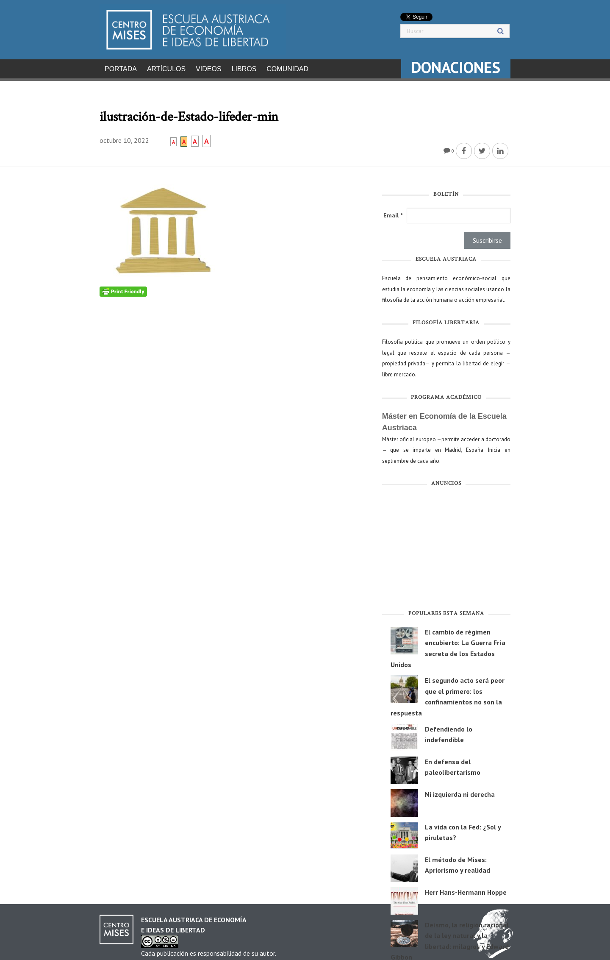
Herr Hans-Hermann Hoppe (466, 889)
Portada (121, 68)
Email (392, 213)
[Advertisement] (446, 548)
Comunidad (287, 68)
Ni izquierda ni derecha (460, 791)
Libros (244, 68)
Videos (208, 68)
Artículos (166, 68)
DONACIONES (455, 67)
